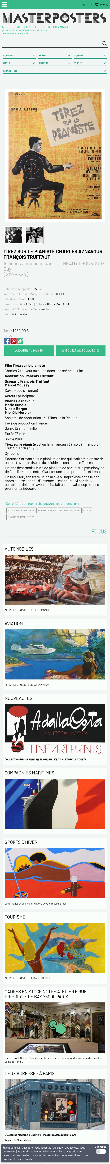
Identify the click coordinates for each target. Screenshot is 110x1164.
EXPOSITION (10, 70)
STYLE (6, 63)
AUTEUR (43, 63)
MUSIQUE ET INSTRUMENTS (20, 517)
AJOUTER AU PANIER (29, 350)
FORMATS (8, 55)
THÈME (78, 63)
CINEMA (87, 510)
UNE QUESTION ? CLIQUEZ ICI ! (80, 350)
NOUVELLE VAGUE (47, 510)
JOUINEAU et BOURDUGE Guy (21, 510)
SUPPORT (79, 55)
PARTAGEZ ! (9, 336)
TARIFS (43, 55)
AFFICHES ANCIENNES (70, 510)
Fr (84, 4)
